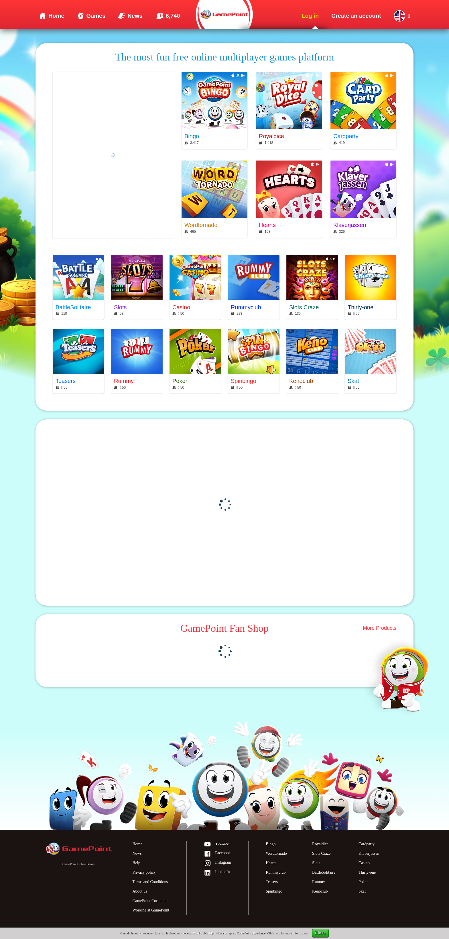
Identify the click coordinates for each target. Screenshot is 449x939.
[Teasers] (78, 361)
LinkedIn (217, 873)
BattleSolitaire (323, 872)
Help (136, 863)
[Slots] (137, 287)
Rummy (318, 882)
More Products (379, 628)
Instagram (217, 863)
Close (320, 933)
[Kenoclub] (312, 361)
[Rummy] (137, 361)
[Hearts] (289, 199)
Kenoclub (320, 891)
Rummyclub (275, 872)
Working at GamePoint (150, 910)
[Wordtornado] (214, 199)
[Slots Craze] (312, 287)
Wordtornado (276, 853)
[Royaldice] (289, 110)
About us (139, 891)
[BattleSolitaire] (78, 287)
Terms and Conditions (150, 882)
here (277, 933)
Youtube (216, 844)
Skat (362, 891)
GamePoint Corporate (149, 901)
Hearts (271, 863)
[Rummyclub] (253, 287)
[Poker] (195, 361)
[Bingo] (214, 110)
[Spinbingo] (253, 361)
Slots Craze (321, 853)
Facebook (217, 854)
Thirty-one (367, 872)
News (136, 853)
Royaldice (320, 844)
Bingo (270, 844)
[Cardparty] (363, 110)
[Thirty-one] (370, 287)
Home (137, 844)
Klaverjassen (369, 853)
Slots (316, 863)
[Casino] (195, 287)
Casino (364, 863)
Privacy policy (143, 872)
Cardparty (367, 844)
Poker (363, 882)
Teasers (272, 882)
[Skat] (370, 361)
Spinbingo (274, 891)
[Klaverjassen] (363, 199)
